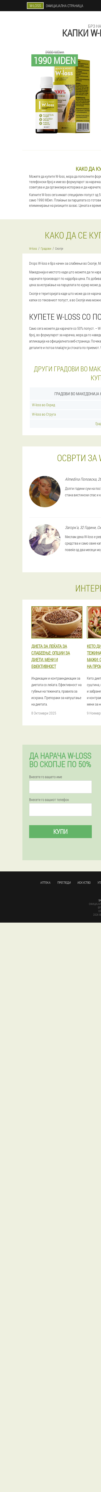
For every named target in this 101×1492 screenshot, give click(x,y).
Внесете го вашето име (45, 777)
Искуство (84, 882)
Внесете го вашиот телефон (49, 799)
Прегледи (64, 882)
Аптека (45, 882)
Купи (60, 831)
